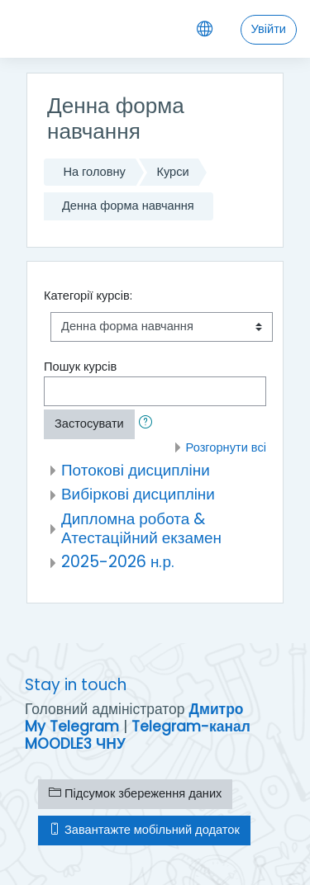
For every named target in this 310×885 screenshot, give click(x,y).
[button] (149, 424)
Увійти (268, 29)
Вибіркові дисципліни (138, 494)
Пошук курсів (80, 366)
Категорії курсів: (88, 295)
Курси (172, 171)
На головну (94, 171)
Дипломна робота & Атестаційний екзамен (141, 528)
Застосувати (89, 423)
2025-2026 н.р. (117, 562)
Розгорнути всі (226, 447)
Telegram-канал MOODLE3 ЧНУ (137, 735)
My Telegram (72, 726)
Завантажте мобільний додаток (144, 829)
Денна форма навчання (128, 205)
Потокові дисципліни (135, 470)
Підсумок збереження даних (135, 793)
